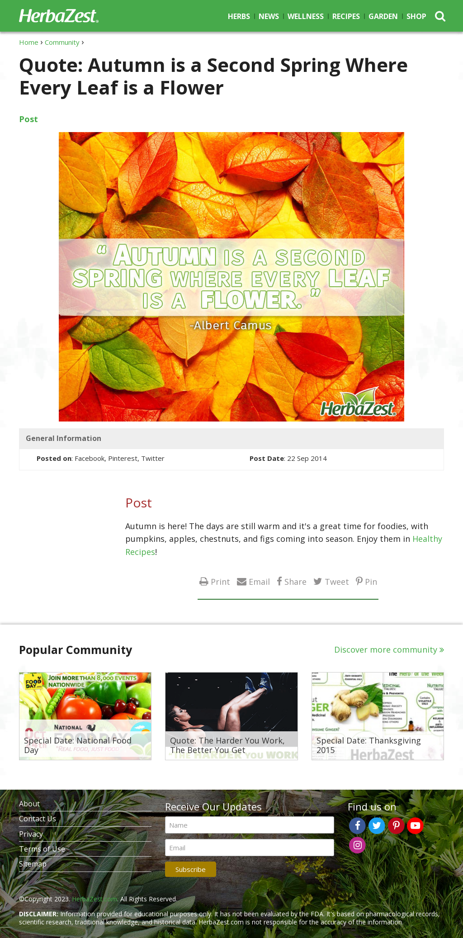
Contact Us (37, 819)
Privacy (31, 834)
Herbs (239, 16)
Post (28, 119)
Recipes (346, 16)
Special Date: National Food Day (78, 745)
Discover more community (385, 649)
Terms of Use (42, 849)
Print (220, 581)
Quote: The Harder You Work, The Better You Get (227, 745)
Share (295, 581)
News (269, 16)
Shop (416, 16)
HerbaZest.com (94, 899)
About (29, 804)
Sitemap (33, 864)
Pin (371, 581)
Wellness (306, 16)
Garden (383, 16)
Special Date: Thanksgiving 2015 (369, 745)
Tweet (337, 581)
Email (259, 581)
